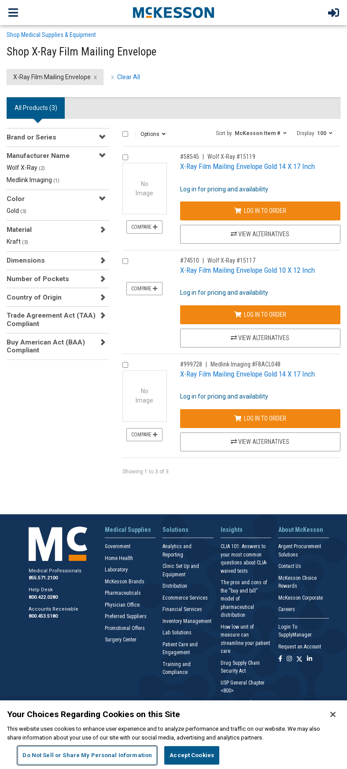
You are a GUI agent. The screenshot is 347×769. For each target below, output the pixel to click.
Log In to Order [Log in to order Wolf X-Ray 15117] (260, 314)
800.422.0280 (43, 597)
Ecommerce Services (185, 598)
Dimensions (26, 260)
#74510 (189, 260)
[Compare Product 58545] (125, 157)
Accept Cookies (192, 755)
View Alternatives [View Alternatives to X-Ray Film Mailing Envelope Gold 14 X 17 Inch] (260, 234)
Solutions (175, 529)
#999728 (191, 364)
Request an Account (299, 647)
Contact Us (289, 566)
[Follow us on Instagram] (289, 659)
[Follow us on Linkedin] (309, 659)
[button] (251, 132)
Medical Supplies (128, 529)
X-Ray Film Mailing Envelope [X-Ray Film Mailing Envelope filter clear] (52, 77)
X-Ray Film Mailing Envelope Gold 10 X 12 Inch (247, 270)
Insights (232, 529)
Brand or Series (31, 137)
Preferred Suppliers (126, 616)
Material (19, 230)
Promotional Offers (125, 628)
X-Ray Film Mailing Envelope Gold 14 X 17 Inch (247, 166)
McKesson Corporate (300, 598)
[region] (173, 734)
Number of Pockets (38, 279)
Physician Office (122, 605)
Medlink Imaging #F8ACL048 (245, 364)
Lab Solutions (177, 633)
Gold (16, 210)
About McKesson (300, 529)
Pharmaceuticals (123, 593)
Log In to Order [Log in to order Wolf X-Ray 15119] (260, 210)
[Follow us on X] (299, 659)
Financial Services (182, 609)
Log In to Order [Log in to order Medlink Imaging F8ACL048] (260, 418)
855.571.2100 (43, 578)
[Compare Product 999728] (125, 365)
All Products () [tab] (36, 107)
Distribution (174, 586)
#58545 (189, 156)
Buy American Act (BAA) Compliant (46, 346)
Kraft (17, 241)
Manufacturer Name (38, 156)
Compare (144, 227)
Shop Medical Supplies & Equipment (51, 34)
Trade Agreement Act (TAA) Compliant (51, 319)
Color (16, 199)
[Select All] (125, 134)
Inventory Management (186, 621)
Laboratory (116, 570)
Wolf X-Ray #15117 (231, 260)
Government (117, 546)
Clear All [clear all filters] (128, 77)
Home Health (119, 558)
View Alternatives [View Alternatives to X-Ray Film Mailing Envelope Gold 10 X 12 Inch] (260, 337)
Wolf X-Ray (26, 167)
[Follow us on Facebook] (280, 659)
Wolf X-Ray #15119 (231, 156)
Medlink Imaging (33, 179)
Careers (286, 609)
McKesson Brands (124, 582)
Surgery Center (121, 640)
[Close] (333, 714)
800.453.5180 (43, 616)
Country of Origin (34, 297)
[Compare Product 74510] (125, 261)
